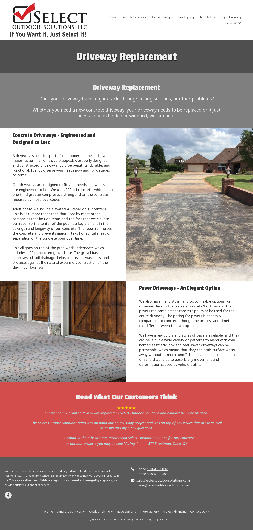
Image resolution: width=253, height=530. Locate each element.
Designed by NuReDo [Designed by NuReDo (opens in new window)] (156, 519)
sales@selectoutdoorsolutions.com (163, 480)
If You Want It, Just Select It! (48, 34)
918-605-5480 (157, 474)
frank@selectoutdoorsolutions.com (163, 485)
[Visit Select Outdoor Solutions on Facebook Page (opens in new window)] (8, 495)
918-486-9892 (157, 469)
